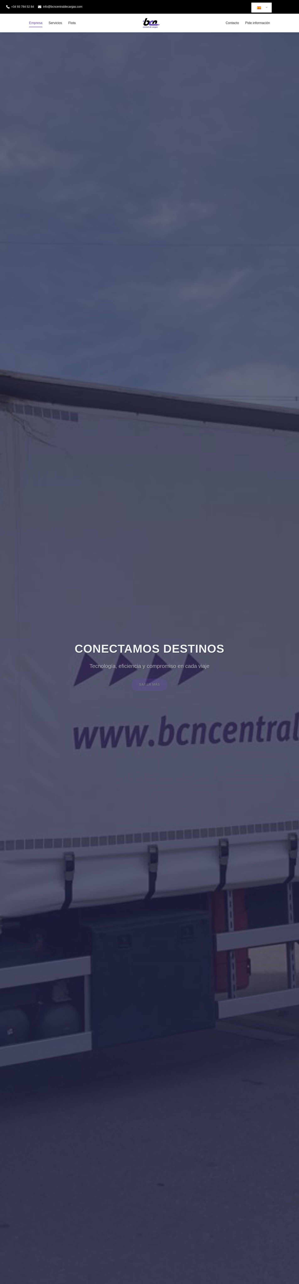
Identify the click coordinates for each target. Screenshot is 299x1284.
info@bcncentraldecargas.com (60, 7)
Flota (72, 23)
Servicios (55, 23)
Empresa (35, 23)
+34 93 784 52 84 (20, 7)
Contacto (232, 23)
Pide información (257, 23)
